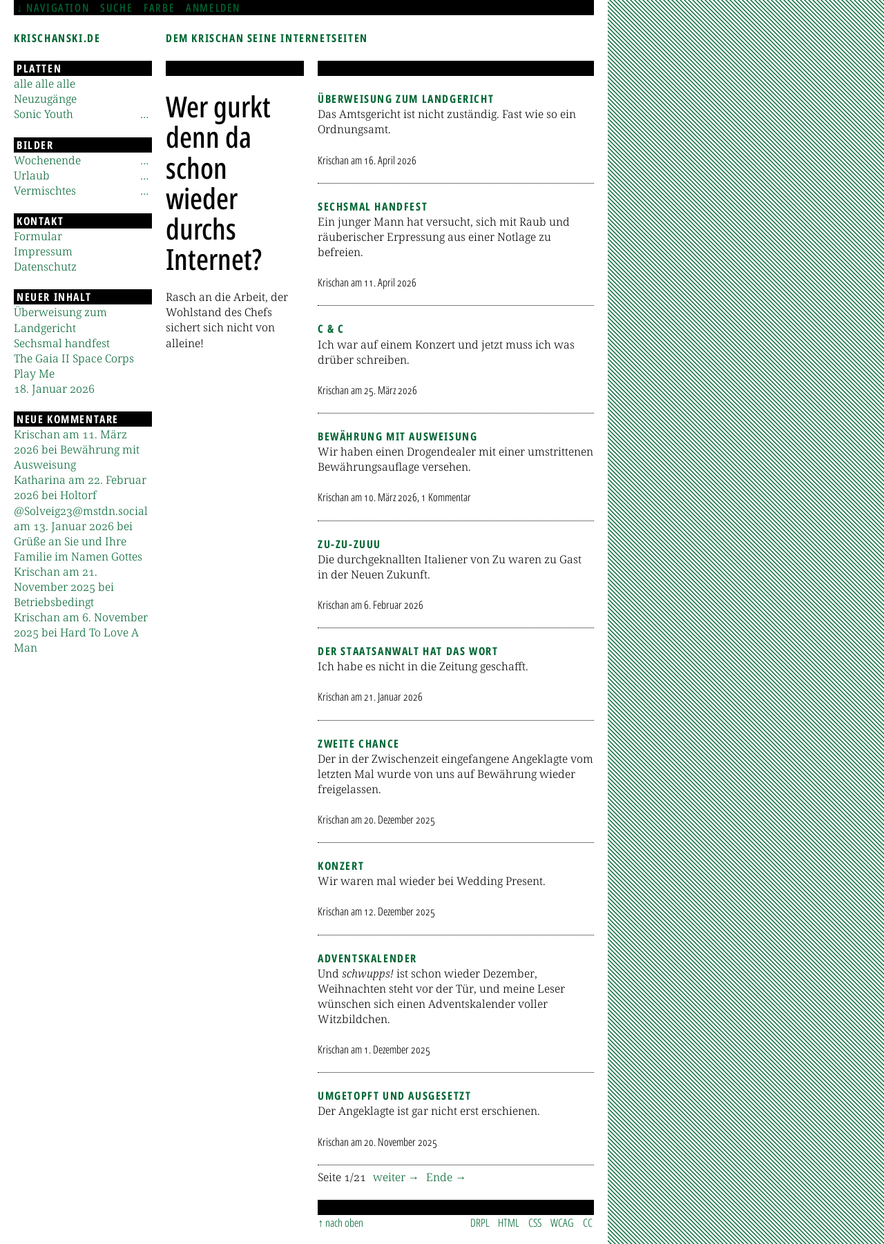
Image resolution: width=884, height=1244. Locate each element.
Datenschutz (45, 266)
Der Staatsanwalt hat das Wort (408, 651)
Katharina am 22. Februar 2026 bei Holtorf (80, 487)
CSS (534, 1222)
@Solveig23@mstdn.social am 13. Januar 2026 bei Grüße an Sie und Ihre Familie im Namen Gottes (81, 533)
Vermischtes (45, 190)
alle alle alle (44, 83)
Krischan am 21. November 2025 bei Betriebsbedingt (64, 587)
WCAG (562, 1222)
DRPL (480, 1222)
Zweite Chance (359, 743)
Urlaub (32, 175)
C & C (331, 328)
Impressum (43, 251)
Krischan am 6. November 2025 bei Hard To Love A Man (81, 632)
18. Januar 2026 (54, 388)
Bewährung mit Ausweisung (397, 436)
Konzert (341, 865)
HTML (508, 1222)
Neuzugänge (45, 98)
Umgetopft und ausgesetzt (394, 1095)
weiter (390, 1177)
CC (588, 1222)
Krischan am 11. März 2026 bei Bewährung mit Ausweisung (77, 449)
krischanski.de (57, 38)
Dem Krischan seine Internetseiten (267, 38)
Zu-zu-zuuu (349, 544)
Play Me (34, 373)
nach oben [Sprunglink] (344, 1222)
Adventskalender (367, 958)
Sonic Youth (43, 114)
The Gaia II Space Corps (74, 358)
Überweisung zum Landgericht (406, 98)
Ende (440, 1177)
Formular (38, 236)
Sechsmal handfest (372, 206)
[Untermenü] (144, 114)
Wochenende (47, 160)
